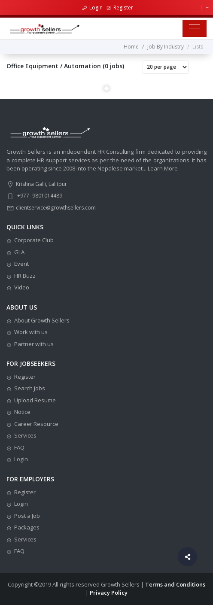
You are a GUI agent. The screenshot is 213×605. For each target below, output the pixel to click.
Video (21, 287)
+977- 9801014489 (39, 195)
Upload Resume (35, 400)
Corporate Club (34, 240)
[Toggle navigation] (195, 28)
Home (131, 46)
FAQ (19, 447)
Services (25, 435)
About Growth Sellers (42, 320)
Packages (27, 527)
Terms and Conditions (175, 584)
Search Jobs (29, 388)
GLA (19, 252)
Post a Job (27, 516)
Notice (22, 412)
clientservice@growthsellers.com (56, 207)
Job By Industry (165, 46)
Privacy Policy (109, 592)
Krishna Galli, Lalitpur (41, 184)
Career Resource (36, 424)
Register (119, 7)
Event (21, 264)
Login (92, 7)
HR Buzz (25, 276)
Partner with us (34, 344)
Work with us (31, 332)
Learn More (163, 168)
